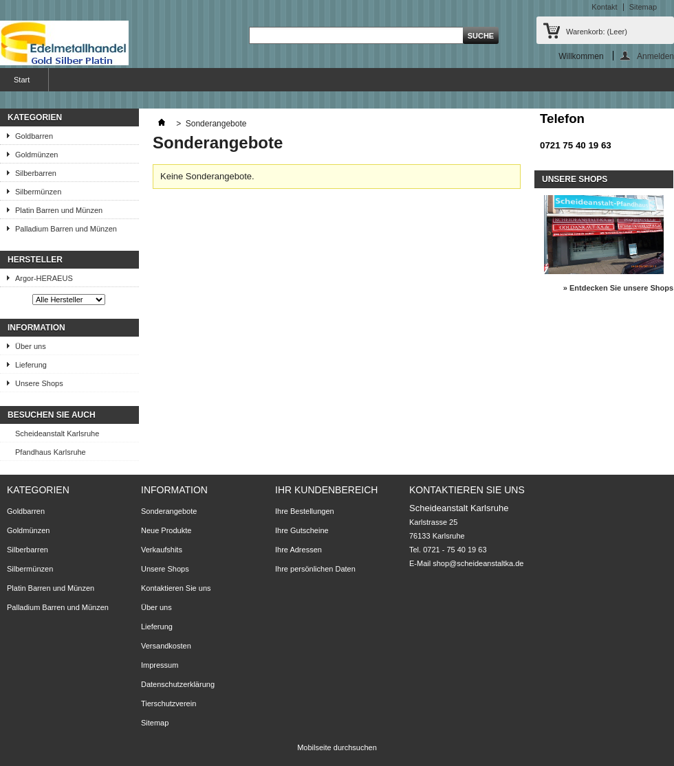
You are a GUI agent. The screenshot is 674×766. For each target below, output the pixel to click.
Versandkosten (166, 646)
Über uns (30, 346)
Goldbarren (34, 136)
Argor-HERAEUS (44, 278)
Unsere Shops (39, 383)
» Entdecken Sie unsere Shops (618, 288)
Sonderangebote (169, 511)
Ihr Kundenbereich (326, 489)
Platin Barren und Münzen (58, 210)
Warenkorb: (596, 31)
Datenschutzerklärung (178, 684)
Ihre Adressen (298, 549)
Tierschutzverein (168, 703)
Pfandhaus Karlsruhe (50, 452)
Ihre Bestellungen (304, 511)
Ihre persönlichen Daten (315, 569)
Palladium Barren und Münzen (66, 229)
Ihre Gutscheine (302, 530)
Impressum (159, 665)
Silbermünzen (38, 192)
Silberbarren (35, 173)
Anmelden (655, 56)
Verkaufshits (161, 549)
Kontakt (604, 7)
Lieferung (31, 365)
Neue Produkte (166, 530)
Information (36, 328)
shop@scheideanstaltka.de (478, 563)
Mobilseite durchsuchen (337, 747)
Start (20, 83)
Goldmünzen (36, 154)
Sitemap (643, 7)
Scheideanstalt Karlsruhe (57, 433)
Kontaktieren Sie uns (176, 588)
